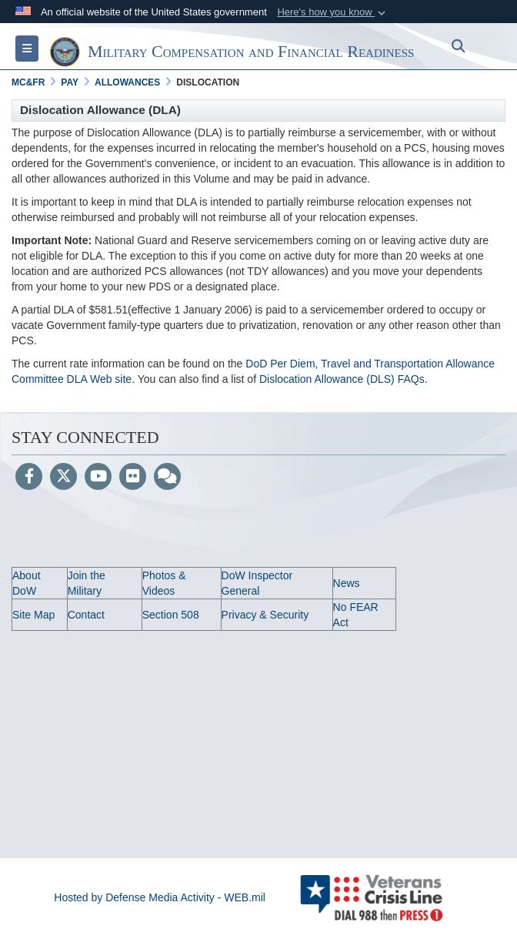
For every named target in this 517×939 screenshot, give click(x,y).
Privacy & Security (265, 615)
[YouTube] (98, 477)
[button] (333, 12)
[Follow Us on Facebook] (28, 477)
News (346, 583)
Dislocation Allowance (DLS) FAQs (342, 379)
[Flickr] (132, 477)
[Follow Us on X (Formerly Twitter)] (63, 477)
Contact (86, 615)
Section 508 (170, 615)
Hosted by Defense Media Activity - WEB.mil (159, 897)
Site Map (33, 615)
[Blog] (167, 477)
